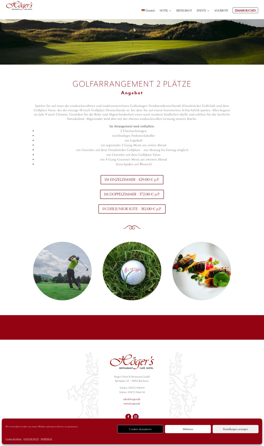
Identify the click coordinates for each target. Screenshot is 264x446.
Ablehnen (188, 429)
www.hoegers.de (132, 404)
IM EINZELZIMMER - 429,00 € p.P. (132, 180)
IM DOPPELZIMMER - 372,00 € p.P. (132, 194)
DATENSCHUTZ (31, 439)
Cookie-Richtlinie (14, 439)
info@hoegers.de (131, 399)
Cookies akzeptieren (140, 429)
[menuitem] (148, 14)
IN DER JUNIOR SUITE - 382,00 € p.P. (132, 209)
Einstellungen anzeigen (235, 429)
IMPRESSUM (46, 439)
